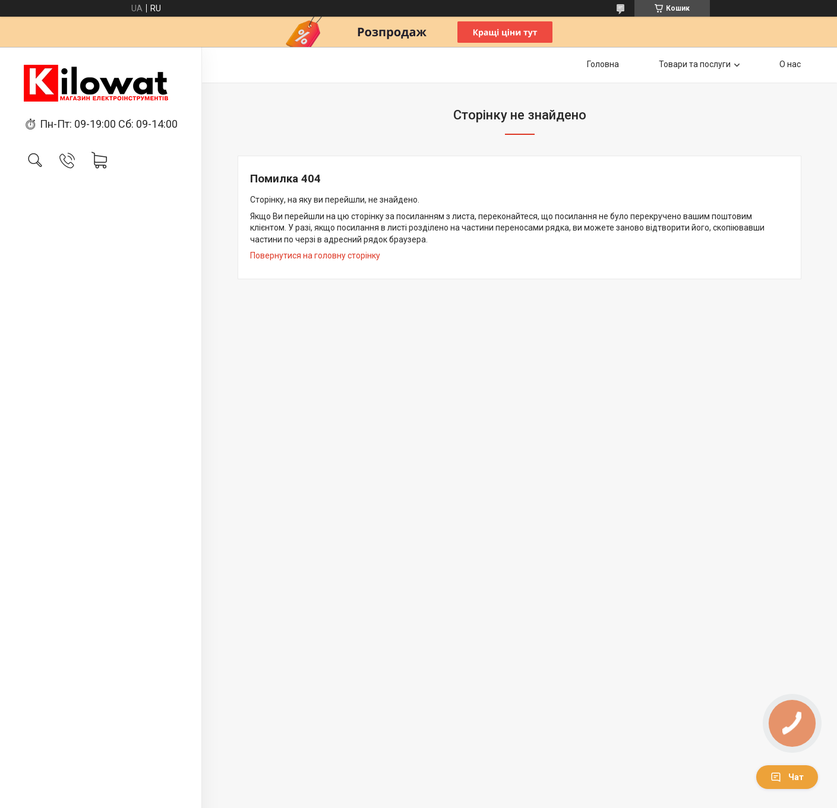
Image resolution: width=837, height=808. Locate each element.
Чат (787, 777)
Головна (603, 64)
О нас (790, 64)
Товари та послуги (695, 64)
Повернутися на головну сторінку (315, 255)
